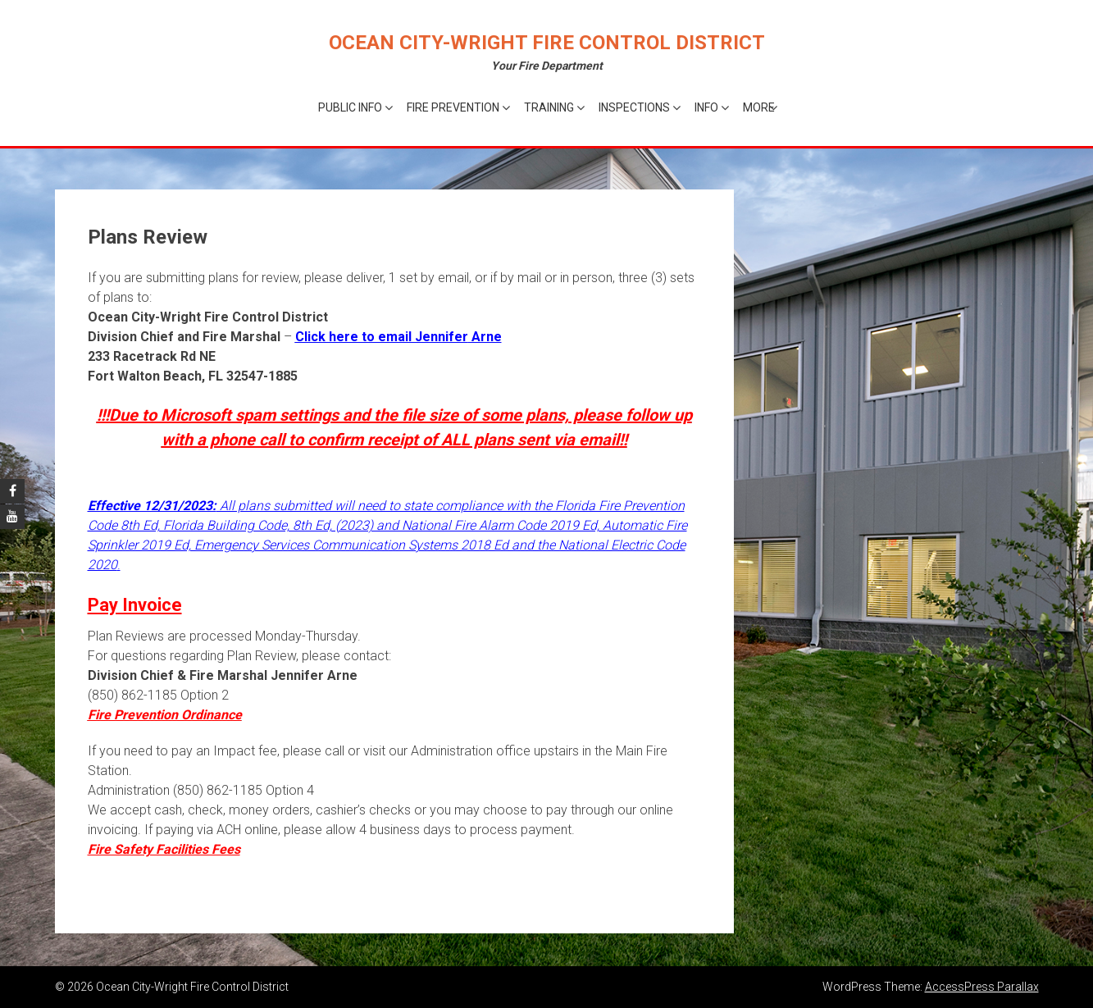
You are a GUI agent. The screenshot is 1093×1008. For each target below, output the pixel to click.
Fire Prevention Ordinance (165, 715)
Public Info (350, 107)
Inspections (634, 107)
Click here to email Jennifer (381, 336)
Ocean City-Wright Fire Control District (547, 42)
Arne (485, 336)
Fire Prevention (453, 107)
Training (549, 107)
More (759, 107)
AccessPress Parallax (982, 986)
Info (706, 107)
